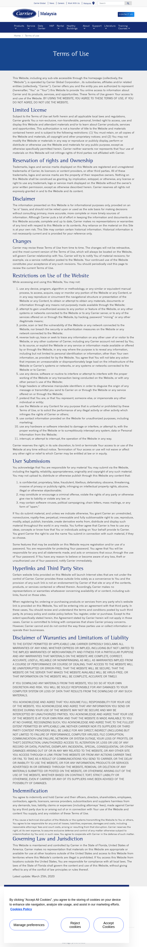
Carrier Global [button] (40, 3)
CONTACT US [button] (126, 14)
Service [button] (31, 25)
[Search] (111, 3)
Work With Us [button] (74, 3)
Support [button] (97, 25)
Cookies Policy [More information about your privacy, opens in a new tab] (21, 909)
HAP (51, 25)
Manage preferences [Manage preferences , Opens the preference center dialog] (29, 925)
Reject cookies (75, 925)
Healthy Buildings (72, 27)
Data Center (41, 27)
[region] (66, 914)
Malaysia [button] (89, 3)
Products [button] (19, 25)
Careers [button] (61, 3)
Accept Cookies (108, 925)
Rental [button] (60, 25)
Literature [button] (110, 25)
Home (17, 35)
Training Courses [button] (123, 27)
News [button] (52, 3)
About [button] (86, 25)
